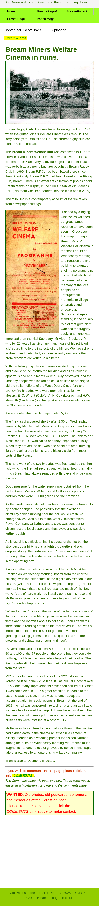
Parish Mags (45, 19)
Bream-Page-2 (77, 11)
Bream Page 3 (17, 19)
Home (11, 11)
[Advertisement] (49, 851)
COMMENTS (23, 775)
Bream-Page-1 (47, 11)
